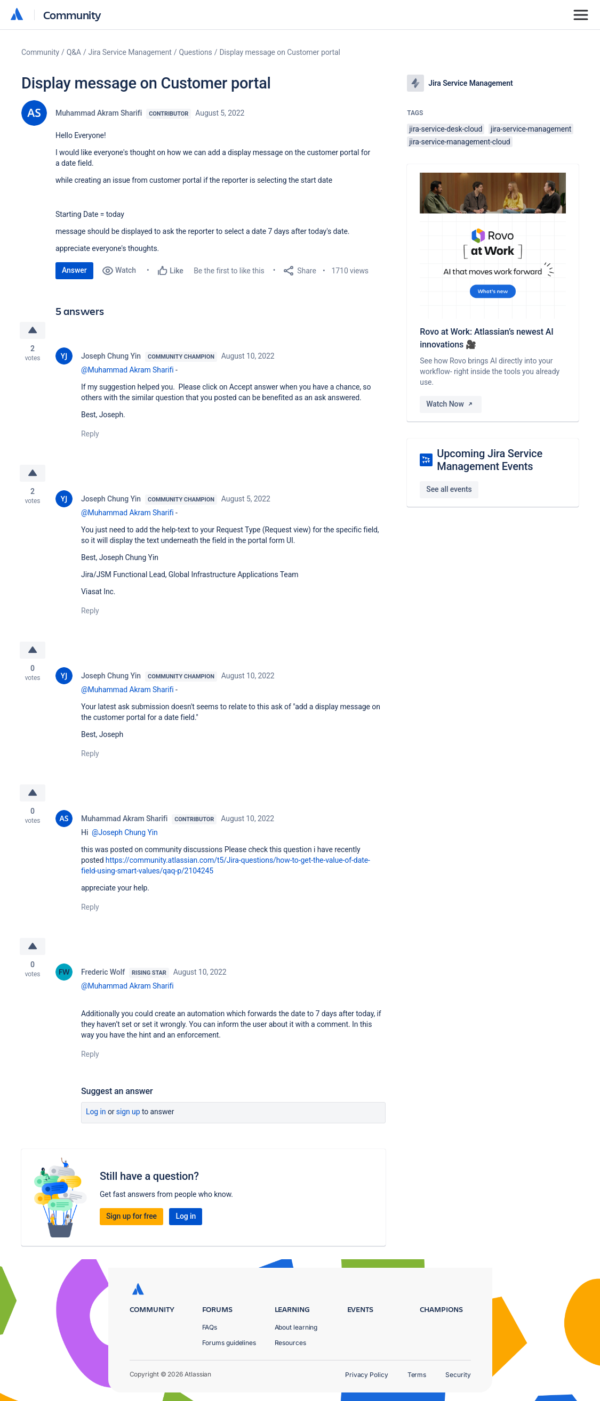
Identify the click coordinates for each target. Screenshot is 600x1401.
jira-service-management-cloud (459, 141)
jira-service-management (531, 129)
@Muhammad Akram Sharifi (127, 370)
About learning (296, 1327)
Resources (290, 1343)
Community (72, 14)
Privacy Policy (366, 1375)
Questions (195, 52)
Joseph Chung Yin (111, 356)
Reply (90, 434)
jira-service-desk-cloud (445, 129)
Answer (74, 270)
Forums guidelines (229, 1343)
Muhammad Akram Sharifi (98, 113)
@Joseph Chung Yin (125, 833)
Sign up (128, 1112)
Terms (417, 1375)
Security (457, 1375)
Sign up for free (131, 1216)
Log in (96, 1112)
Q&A (74, 52)
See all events (448, 489)
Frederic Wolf (103, 972)
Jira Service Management (130, 52)
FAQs (210, 1327)
